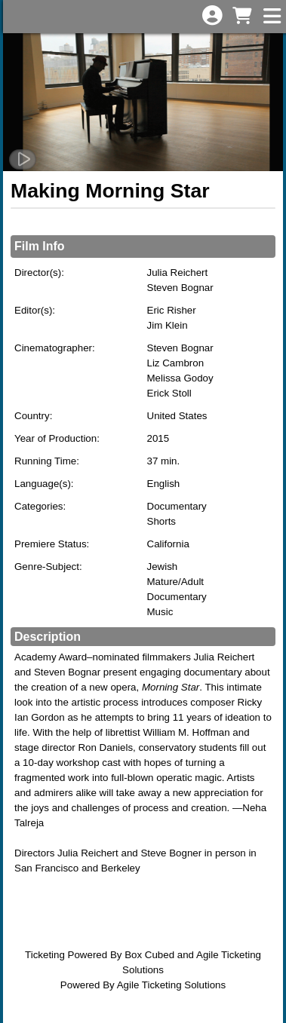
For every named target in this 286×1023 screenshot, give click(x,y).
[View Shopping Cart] (241, 17)
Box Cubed (149, 954)
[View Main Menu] (271, 17)
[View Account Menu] (212, 16)
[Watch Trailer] (22, 159)
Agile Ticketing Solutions (171, 985)
